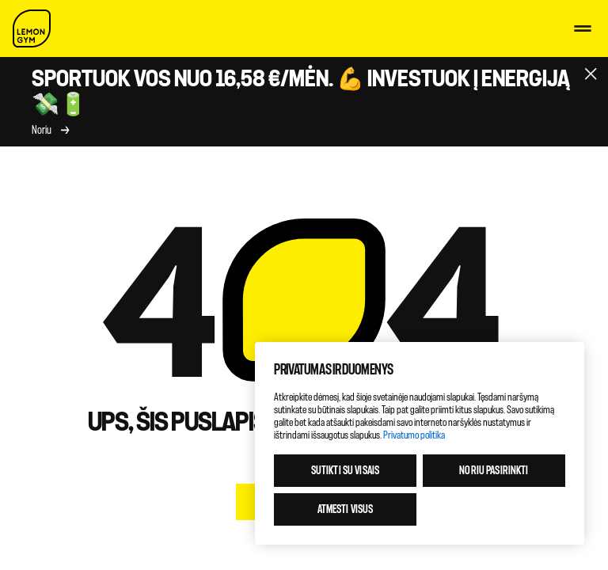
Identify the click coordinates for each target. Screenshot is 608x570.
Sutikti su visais (345, 471)
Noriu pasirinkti (493, 471)
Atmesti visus (345, 509)
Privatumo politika (414, 435)
